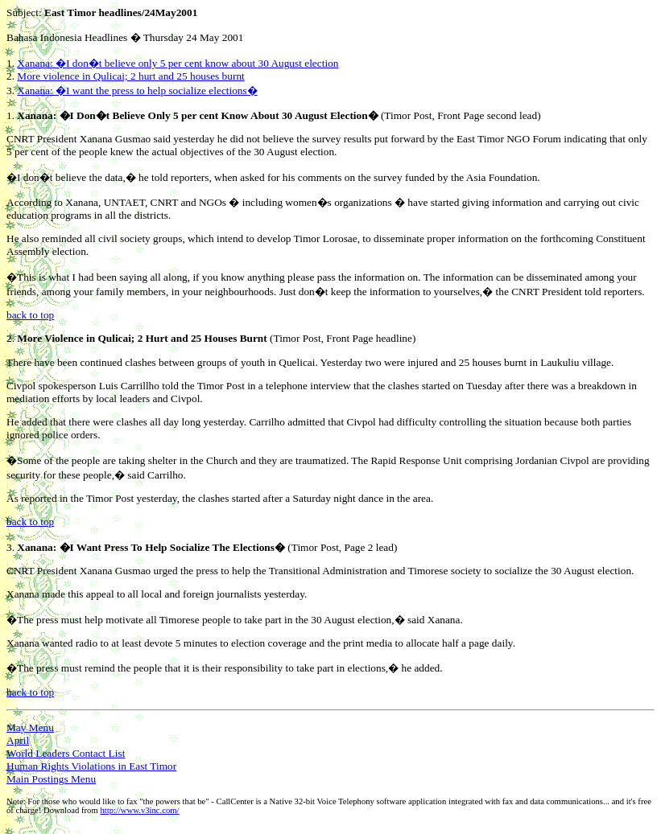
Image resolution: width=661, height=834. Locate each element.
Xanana (34, 115)
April (17, 740)
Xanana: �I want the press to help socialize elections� (137, 90)
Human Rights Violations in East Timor (91, 766)
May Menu (30, 727)
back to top (30, 315)
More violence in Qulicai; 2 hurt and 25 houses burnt (130, 76)
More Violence (50, 338)
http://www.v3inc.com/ (139, 810)
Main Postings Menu (51, 779)
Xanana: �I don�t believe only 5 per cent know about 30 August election (177, 63)
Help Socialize (177, 547)
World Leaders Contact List (65, 753)
